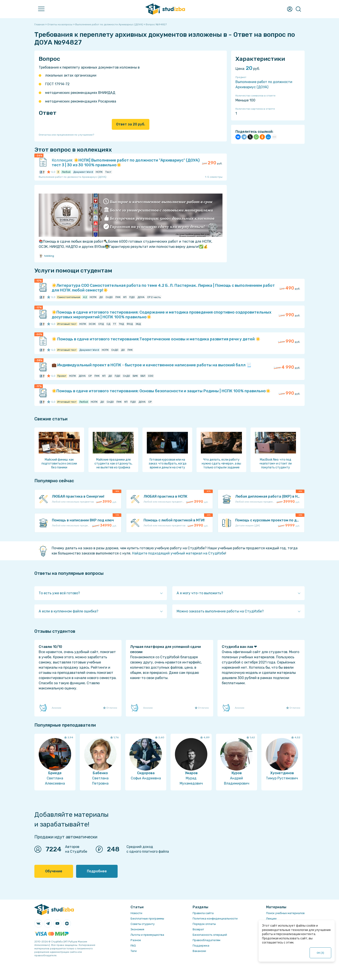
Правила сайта (203, 913)
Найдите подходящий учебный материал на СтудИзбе (178, 553)
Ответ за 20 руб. (130, 124)
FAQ (133, 945)
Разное (136, 940)
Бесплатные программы (147, 918)
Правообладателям (206, 940)
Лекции (271, 918)
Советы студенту (143, 924)
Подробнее (97, 871)
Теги (134, 951)
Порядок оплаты (204, 924)
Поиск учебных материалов (285, 913)
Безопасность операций (210, 934)
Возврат (198, 929)
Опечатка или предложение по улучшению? (66, 134)
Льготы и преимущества (147, 934)
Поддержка (201, 945)
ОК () (320, 952)
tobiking (46, 256)
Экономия (137, 929)
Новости (136, 913)
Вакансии (199, 951)
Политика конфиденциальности (215, 918)
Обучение (53, 871)
